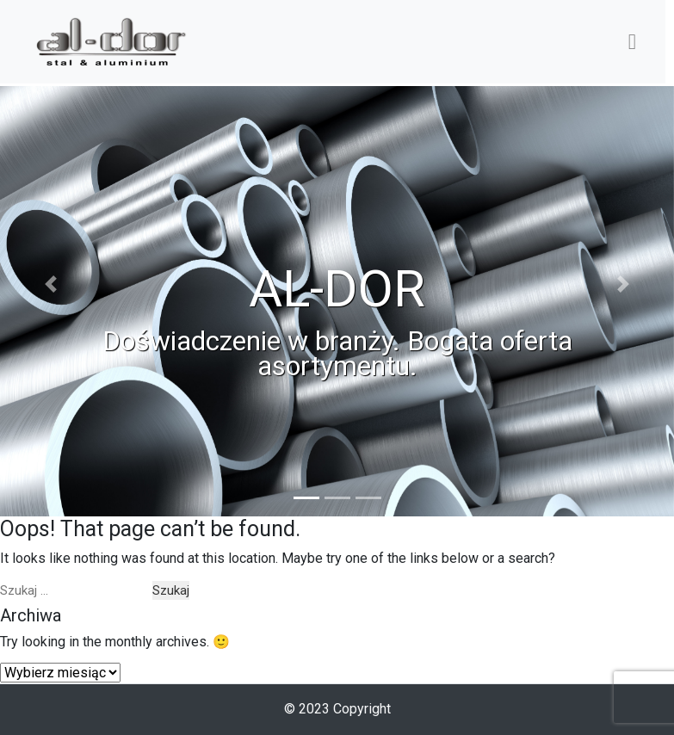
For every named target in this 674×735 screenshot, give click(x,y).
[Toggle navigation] (631, 41)
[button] (50, 301)
